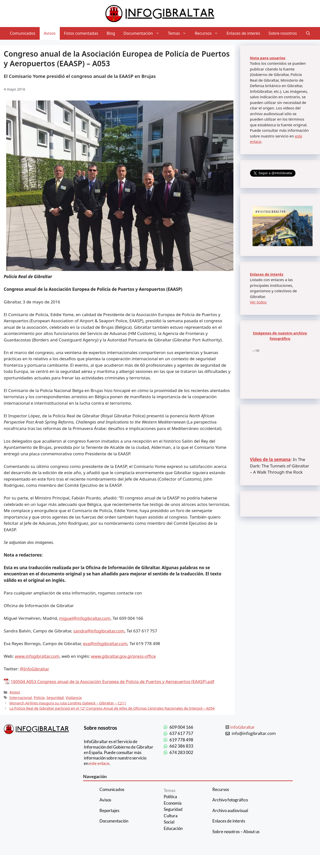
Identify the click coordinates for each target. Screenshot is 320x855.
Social (169, 821)
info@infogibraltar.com (254, 733)
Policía (39, 697)
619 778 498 (181, 739)
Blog (111, 33)
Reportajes (109, 810)
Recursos (208, 33)
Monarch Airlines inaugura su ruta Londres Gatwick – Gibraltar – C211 (67, 703)
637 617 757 (181, 733)
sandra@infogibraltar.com (99, 631)
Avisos (50, 33)
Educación (173, 828)
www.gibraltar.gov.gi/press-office (123, 656)
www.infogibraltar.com (37, 656)
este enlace (99, 763)
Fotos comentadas (81, 33)
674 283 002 (181, 752)
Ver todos (258, 301)
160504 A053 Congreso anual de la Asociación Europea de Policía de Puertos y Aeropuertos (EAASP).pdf (112, 681)
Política (170, 796)
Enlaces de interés (243, 33)
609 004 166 (181, 727)
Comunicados (22, 33)
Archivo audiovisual (230, 810)
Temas (179, 33)
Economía (173, 803)
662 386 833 (181, 746)
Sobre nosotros (283, 33)
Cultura (171, 815)
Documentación (144, 33)
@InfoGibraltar (34, 669)
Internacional (20, 697)
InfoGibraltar (242, 727)
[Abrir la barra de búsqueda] (308, 33)
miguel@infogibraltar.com (84, 618)
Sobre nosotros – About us (235, 831)
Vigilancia (73, 697)
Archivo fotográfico (230, 799)
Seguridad (55, 697)
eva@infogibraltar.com (105, 643)
